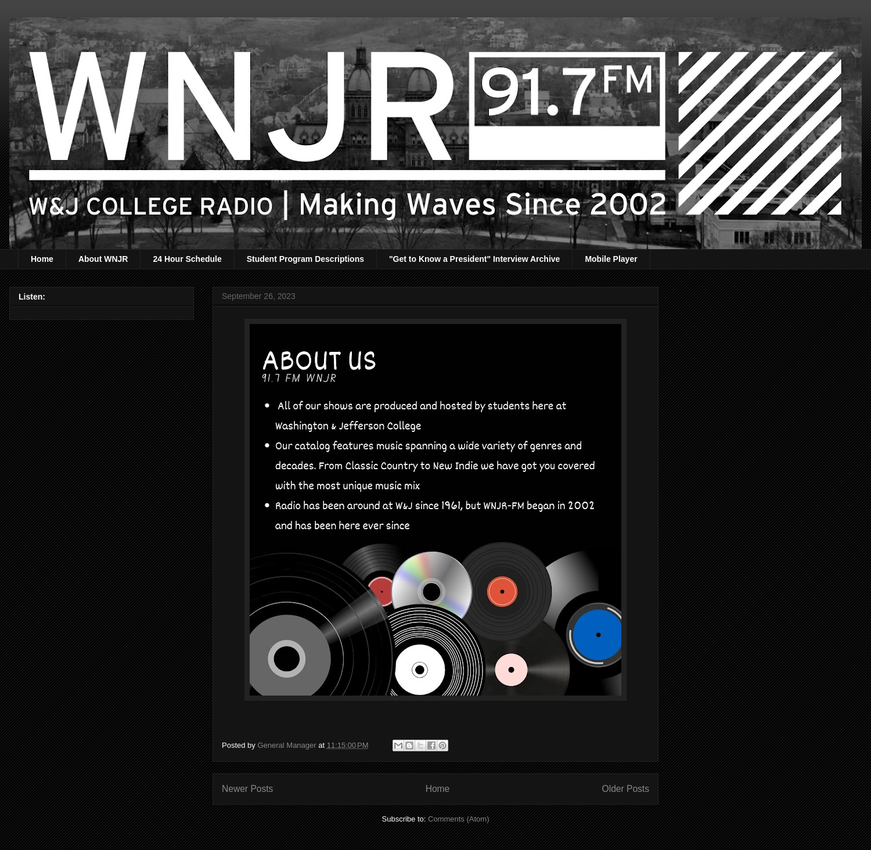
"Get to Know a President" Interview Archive (474, 259)
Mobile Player (611, 259)
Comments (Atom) (458, 819)
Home (42, 259)
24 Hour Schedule (187, 259)
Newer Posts (247, 789)
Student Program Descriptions (305, 259)
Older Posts (625, 789)
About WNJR (103, 259)
